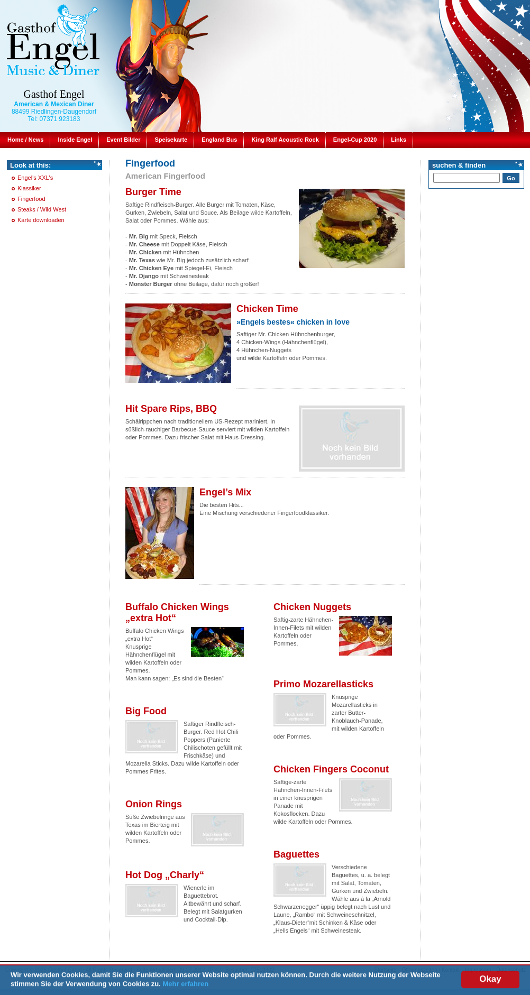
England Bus (219, 139)
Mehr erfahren (186, 986)
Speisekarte (170, 139)
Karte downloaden (41, 220)
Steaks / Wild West (41, 209)
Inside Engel (75, 139)
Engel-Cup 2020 (355, 139)
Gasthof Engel (54, 94)
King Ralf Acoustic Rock (284, 139)
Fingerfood (31, 199)
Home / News (25, 139)
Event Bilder (123, 139)
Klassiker (29, 188)
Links (398, 139)
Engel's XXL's (35, 177)
